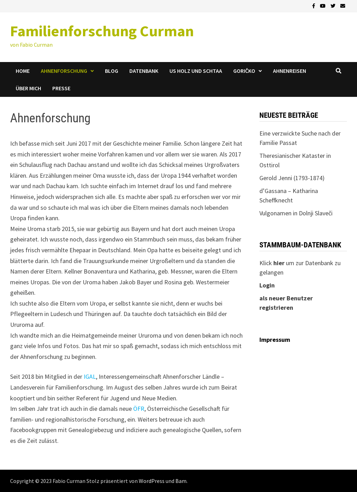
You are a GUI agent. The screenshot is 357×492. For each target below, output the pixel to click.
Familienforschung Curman (102, 30)
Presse (61, 88)
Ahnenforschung (64, 70)
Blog (111, 70)
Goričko (244, 70)
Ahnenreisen (289, 70)
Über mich (28, 88)
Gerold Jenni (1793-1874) (292, 178)
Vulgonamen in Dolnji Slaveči (296, 213)
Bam (181, 480)
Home (23, 70)
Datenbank (143, 70)
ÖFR (138, 409)
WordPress (152, 480)
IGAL (90, 376)
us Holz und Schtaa (195, 70)
